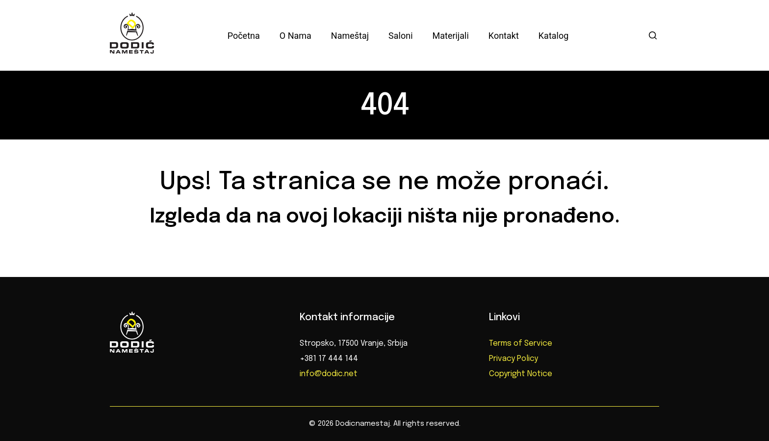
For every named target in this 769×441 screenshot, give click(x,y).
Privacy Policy (513, 359)
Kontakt (503, 35)
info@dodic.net (329, 374)
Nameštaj (350, 35)
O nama (295, 35)
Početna (244, 35)
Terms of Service (520, 343)
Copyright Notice (520, 374)
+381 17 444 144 (329, 359)
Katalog (553, 35)
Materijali (451, 35)
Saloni (400, 35)
